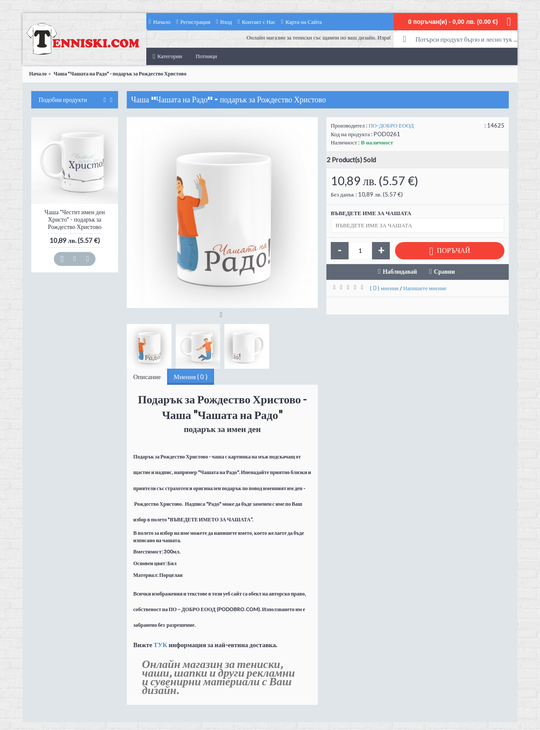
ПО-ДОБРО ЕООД (391, 125)
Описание (147, 376)
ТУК (161, 644)
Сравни (444, 271)
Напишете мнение (425, 288)
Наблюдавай (400, 271)
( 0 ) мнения (384, 288)
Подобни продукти (63, 100)
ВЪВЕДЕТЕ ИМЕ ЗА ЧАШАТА (371, 213)
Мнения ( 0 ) (190, 376)
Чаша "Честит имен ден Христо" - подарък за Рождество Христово (75, 219)
